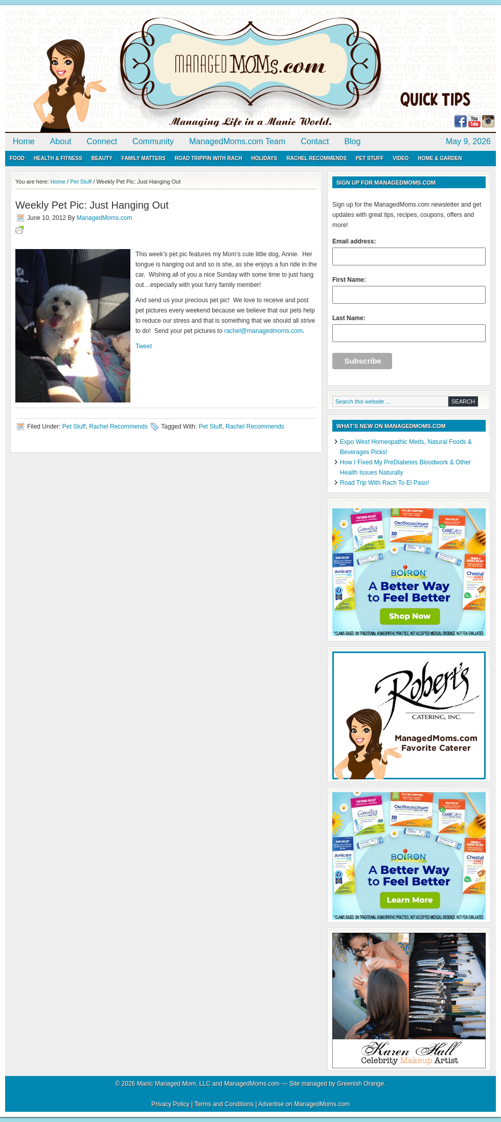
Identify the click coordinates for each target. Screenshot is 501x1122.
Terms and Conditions (224, 1104)
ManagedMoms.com (122, 71)
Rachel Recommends (316, 158)
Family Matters (144, 158)
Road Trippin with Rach (208, 158)
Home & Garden (440, 158)
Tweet (143, 346)
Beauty (102, 158)
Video (400, 158)
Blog (352, 141)
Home (24, 141)
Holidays (264, 158)
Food (17, 158)
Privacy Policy (170, 1104)
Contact (315, 141)
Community (153, 141)
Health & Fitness (58, 158)
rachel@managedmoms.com (263, 330)
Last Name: (409, 328)
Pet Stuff (369, 158)
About (61, 141)
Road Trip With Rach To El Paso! (384, 482)
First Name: (409, 290)
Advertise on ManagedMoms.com (304, 1104)
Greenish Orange (360, 1083)
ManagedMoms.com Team (237, 141)
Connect (102, 141)
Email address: (409, 251)
